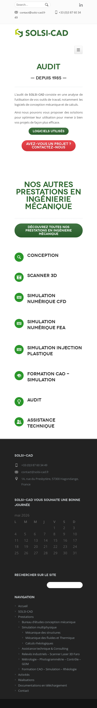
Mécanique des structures (42, 632)
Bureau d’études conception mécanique (48, 622)
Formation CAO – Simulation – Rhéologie (49, 669)
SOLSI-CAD (25, 611)
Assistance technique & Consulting (45, 648)
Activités (24, 675)
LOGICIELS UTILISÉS (49, 131)
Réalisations (26, 680)
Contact (23, 691)
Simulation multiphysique (39, 627)
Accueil (22, 606)
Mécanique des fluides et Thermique (50, 638)
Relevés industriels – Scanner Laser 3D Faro (51, 654)
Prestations (26, 617)
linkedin (81, 5)
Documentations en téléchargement (42, 685)
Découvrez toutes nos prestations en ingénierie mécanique (48, 230)
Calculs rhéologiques (39, 643)
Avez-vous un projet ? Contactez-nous (48, 145)
